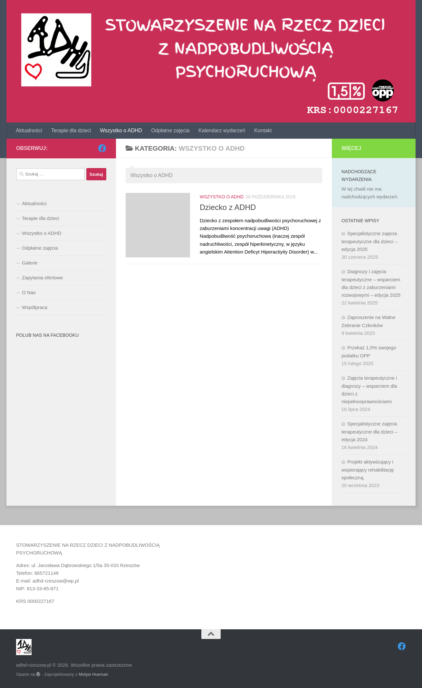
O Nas (29, 292)
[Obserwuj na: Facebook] (102, 148)
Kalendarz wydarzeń (221, 130)
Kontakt (263, 130)
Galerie (29, 262)
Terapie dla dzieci (71, 130)
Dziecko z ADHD (228, 207)
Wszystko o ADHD (121, 130)
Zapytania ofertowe (42, 277)
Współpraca (34, 307)
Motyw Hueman (93, 674)
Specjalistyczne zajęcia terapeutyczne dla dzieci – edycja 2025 (369, 241)
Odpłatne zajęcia (170, 130)
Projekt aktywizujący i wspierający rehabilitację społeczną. (367, 469)
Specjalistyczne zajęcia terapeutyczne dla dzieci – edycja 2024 (369, 431)
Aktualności (29, 130)
